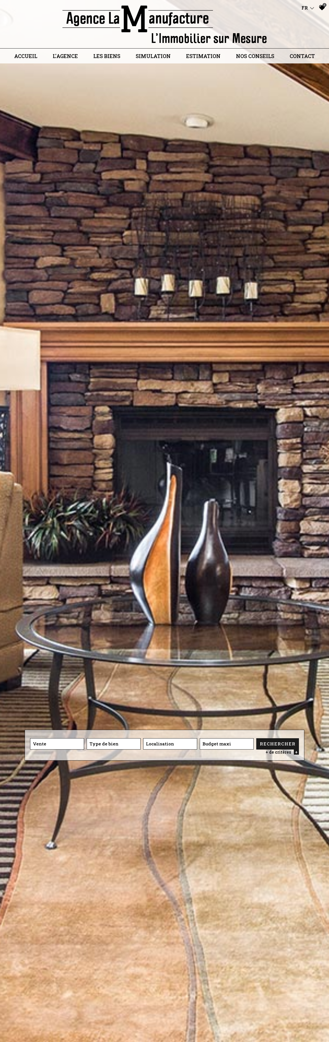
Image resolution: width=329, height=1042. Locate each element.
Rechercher (278, 744)
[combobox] (57, 744)
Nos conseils (255, 56)
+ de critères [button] (282, 752)
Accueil (25, 56)
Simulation (153, 56)
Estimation (203, 56)
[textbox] (113, 744)
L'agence (65, 56)
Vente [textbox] (39, 744)
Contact (302, 56)
